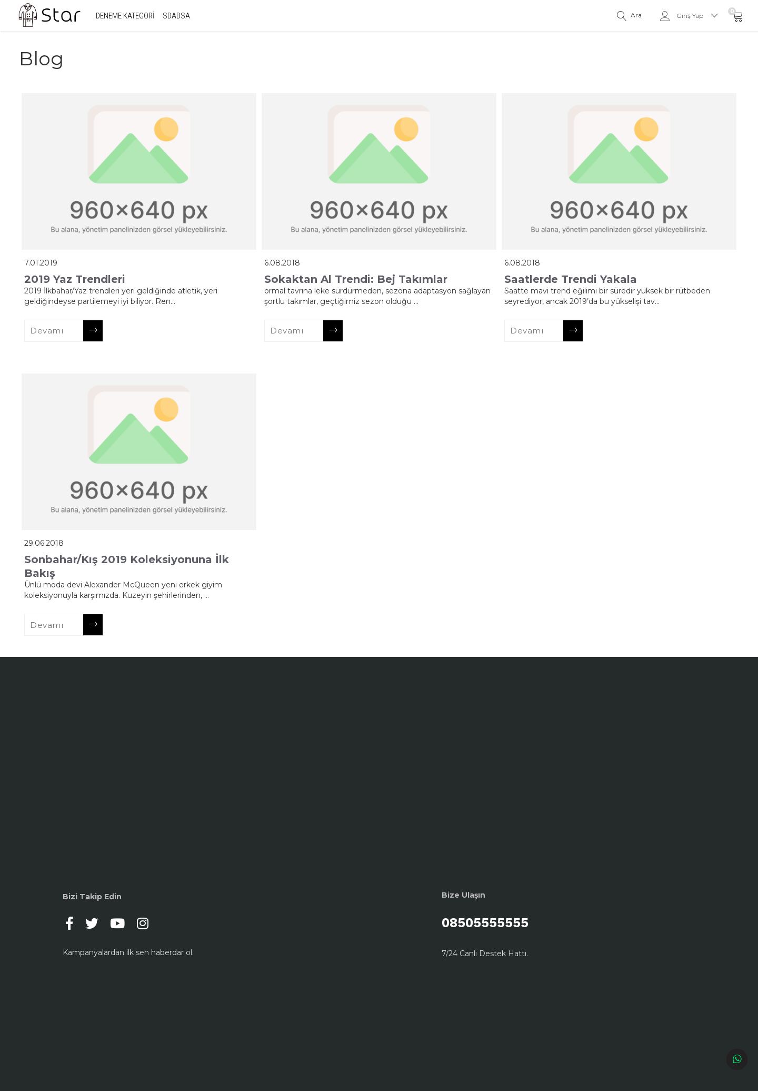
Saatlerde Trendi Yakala (570, 279)
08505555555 (513, 923)
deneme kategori (125, 16)
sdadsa (177, 16)
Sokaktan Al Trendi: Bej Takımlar (355, 279)
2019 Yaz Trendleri (74, 279)
